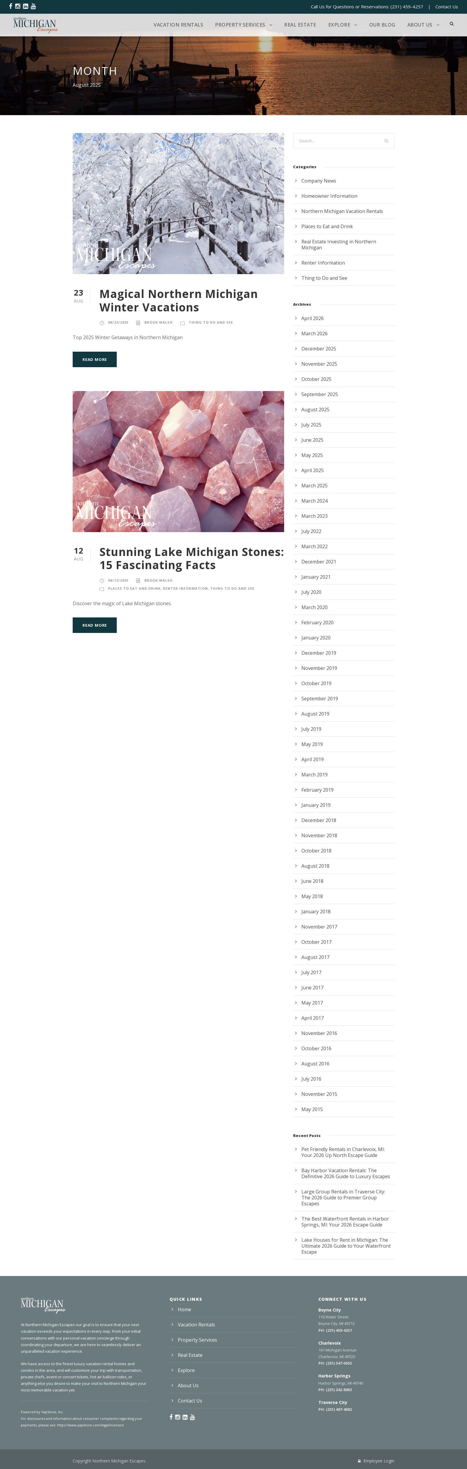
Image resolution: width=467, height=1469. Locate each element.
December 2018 (318, 820)
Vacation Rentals (178, 24)
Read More (94, 359)
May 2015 (312, 1109)
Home (184, 1309)
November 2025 (319, 364)
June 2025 (312, 440)
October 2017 (316, 942)
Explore (339, 24)
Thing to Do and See (211, 322)
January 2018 (316, 911)
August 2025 (315, 409)
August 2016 (315, 1063)
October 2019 (316, 683)
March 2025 (314, 485)
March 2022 (314, 546)
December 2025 (318, 348)
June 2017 (312, 987)
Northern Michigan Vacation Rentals (342, 211)
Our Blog (382, 24)
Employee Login (376, 1461)
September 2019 (319, 698)
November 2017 (319, 926)
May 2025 (312, 455)
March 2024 (314, 501)
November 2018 (319, 835)
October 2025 (316, 379)
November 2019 (319, 668)
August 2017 (315, 957)
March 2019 (314, 774)
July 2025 (311, 424)
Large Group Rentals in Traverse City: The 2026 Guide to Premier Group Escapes (343, 1197)
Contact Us (446, 7)
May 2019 (312, 744)
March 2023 (314, 516)
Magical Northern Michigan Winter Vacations (178, 300)
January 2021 (316, 577)
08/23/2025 (118, 322)
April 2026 (312, 318)
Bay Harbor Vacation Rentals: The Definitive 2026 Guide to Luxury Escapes (345, 1173)
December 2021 (318, 561)
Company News (318, 180)
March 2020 (314, 607)
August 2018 (315, 866)
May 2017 (312, 1003)
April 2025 (312, 470)
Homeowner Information (329, 196)
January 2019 (316, 805)
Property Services (240, 24)
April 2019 (312, 759)
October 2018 (316, 850)
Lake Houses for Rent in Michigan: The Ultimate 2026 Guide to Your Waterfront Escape (346, 1246)
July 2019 (311, 729)
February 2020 (317, 622)
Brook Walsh (158, 322)
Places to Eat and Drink (134, 588)
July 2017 (311, 972)
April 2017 (312, 1018)
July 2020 (311, 592)
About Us (419, 24)
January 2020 (316, 637)
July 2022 (311, 531)
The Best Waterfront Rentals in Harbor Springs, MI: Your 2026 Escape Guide (345, 1221)
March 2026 (314, 333)
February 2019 (317, 790)
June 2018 (312, 881)
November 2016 (319, 1033)
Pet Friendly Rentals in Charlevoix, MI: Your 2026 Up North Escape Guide (343, 1152)
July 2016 (311, 1079)
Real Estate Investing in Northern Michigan (338, 244)
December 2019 (318, 653)
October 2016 (316, 1048)
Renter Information (185, 588)
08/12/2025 (118, 580)
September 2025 (319, 394)
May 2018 (312, 896)
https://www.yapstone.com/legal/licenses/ (90, 1425)
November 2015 (319, 1094)
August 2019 (315, 713)
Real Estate (300, 24)
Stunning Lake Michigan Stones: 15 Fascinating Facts (191, 558)
